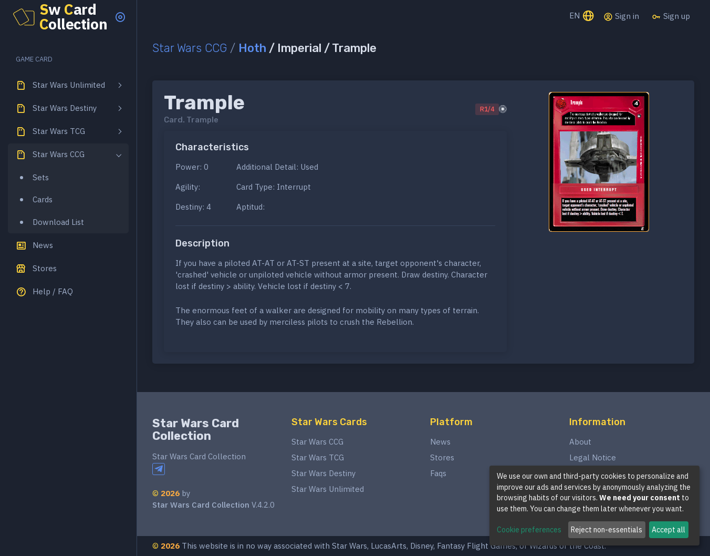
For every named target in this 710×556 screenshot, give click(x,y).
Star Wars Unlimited (327, 489)
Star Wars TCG (317, 457)
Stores (442, 457)
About (580, 442)
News (440, 442)
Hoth (252, 48)
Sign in (621, 16)
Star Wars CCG (189, 48)
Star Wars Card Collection (195, 429)
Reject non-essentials (606, 529)
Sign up (671, 16)
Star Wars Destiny (323, 473)
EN (582, 16)
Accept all (668, 529)
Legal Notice (592, 457)
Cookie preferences (529, 529)
